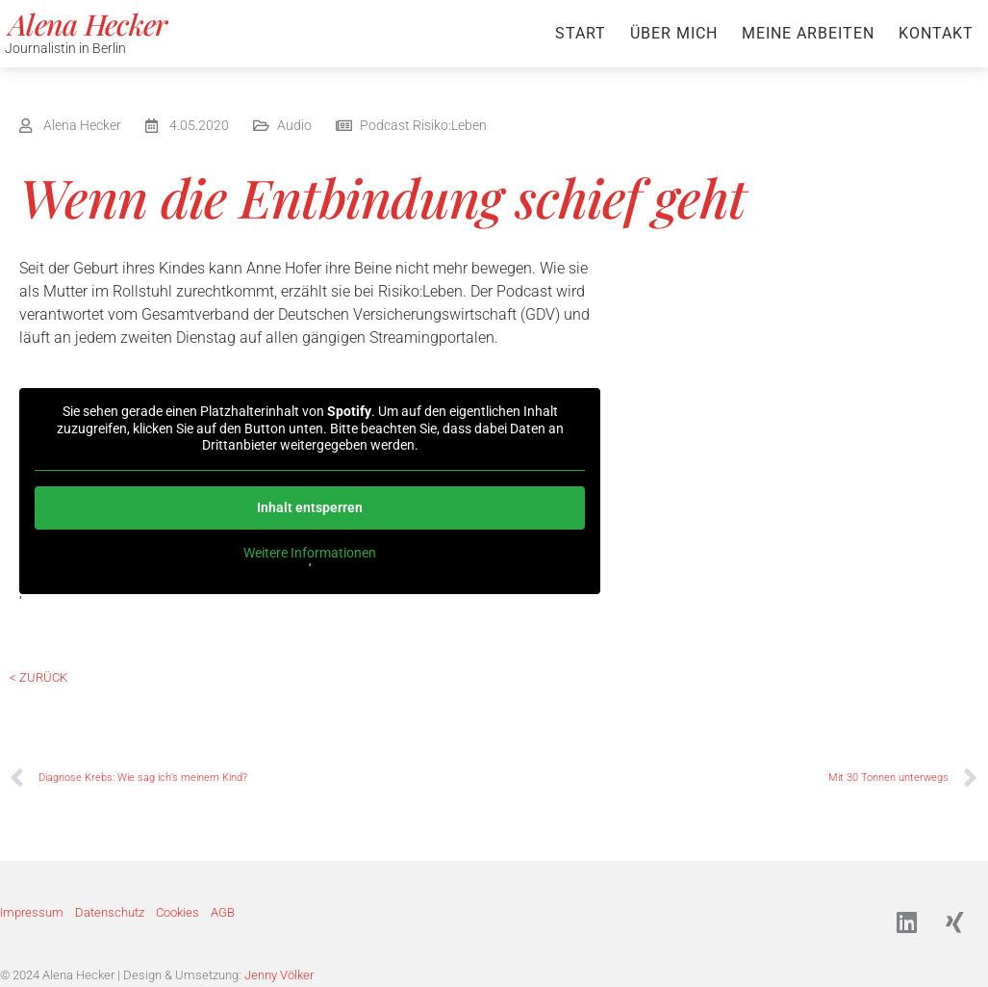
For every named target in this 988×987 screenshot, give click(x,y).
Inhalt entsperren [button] (310, 507)
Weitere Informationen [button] (309, 552)
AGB (223, 913)
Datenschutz (109, 913)
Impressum (31, 913)
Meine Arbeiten (808, 33)
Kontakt (936, 33)
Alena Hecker (88, 24)
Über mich (674, 33)
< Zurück (38, 677)
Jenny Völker (279, 976)
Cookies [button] (177, 913)
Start (580, 33)
